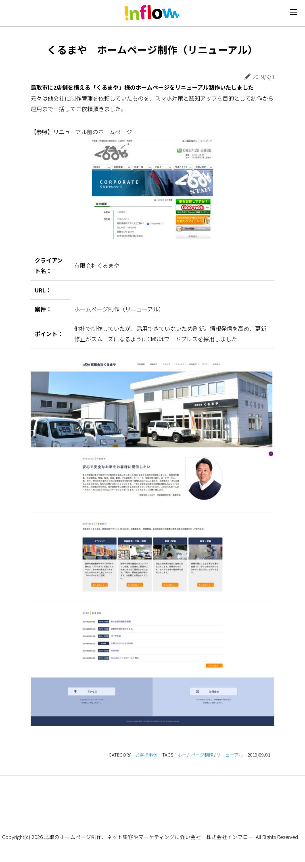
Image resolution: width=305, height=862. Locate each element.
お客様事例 (146, 754)
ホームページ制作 (195, 754)
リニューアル (229, 754)
